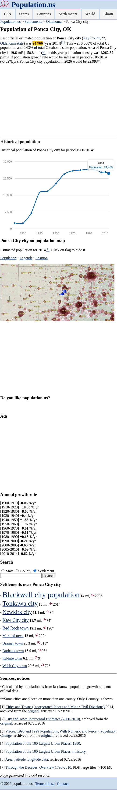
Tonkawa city (20, 603)
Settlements (68, 14)
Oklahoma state (12, 43)
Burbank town (13, 651)
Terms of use (44, 784)
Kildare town (12, 658)
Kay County (92, 38)
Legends (26, 258)
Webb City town (15, 666)
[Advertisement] (58, 100)
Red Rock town (16, 628)
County (24, 571)
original (33, 711)
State (7, 571)
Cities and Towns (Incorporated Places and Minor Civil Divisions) (55, 707)
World (90, 14)
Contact (63, 784)
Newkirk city (17, 612)
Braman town (13, 643)
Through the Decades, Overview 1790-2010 (38, 767)
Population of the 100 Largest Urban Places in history (46, 751)
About (108, 14)
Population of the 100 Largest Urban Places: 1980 (43, 743)
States (24, 14)
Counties (44, 14)
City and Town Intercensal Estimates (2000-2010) (43, 719)
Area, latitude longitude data (26, 759)
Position (41, 258)
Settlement (43, 571)
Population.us (33, 4)
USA (7, 14)
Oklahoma (54, 21)
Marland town (13, 636)
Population (8, 258)
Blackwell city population (41, 594)
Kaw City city (16, 620)
